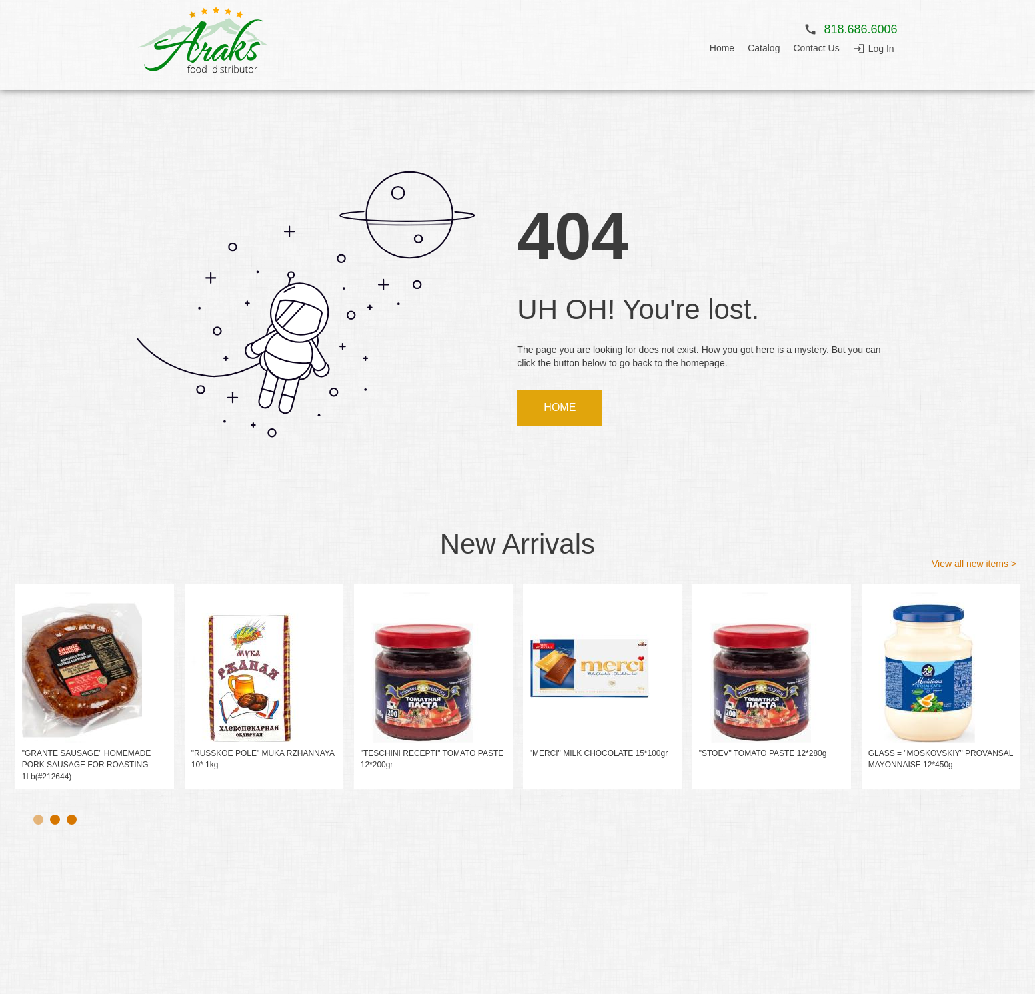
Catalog (764, 50)
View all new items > (974, 565)
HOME (560, 408)
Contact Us (816, 50)
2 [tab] (55, 820)
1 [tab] (38, 820)
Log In (881, 50)
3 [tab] (72, 820)
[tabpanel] (94, 688)
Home (722, 50)
